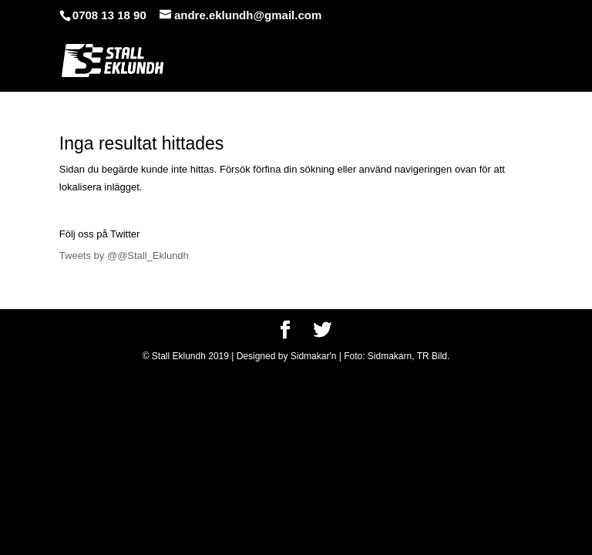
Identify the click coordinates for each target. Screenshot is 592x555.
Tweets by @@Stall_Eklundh (124, 255)
